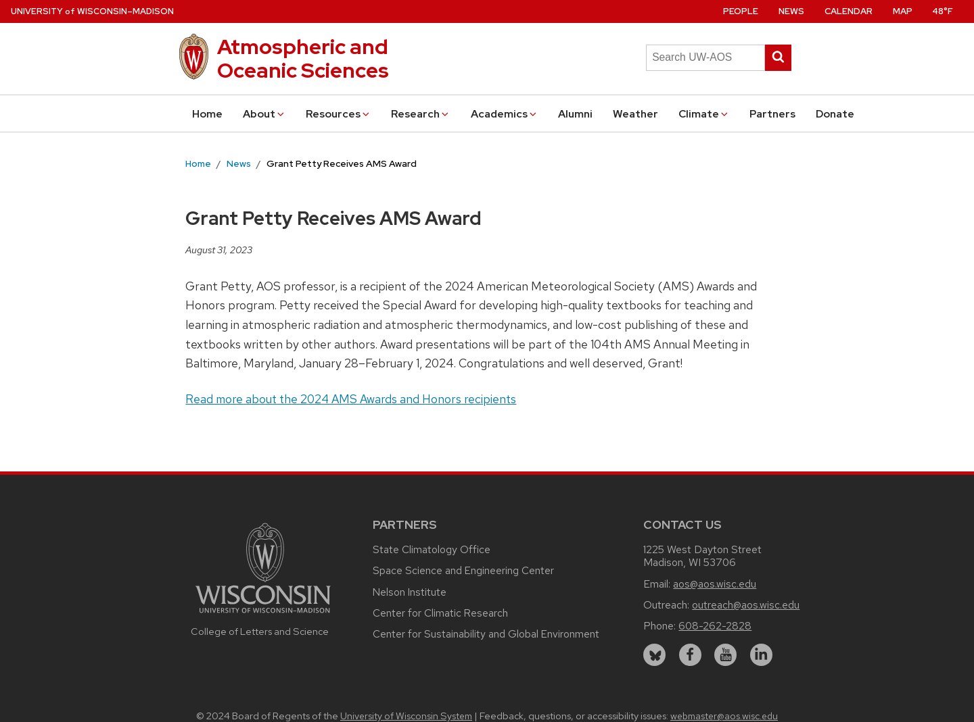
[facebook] (690, 655)
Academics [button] (504, 114)
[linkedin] (761, 655)
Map (902, 11)
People (740, 11)
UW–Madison (92, 11)
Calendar (849, 11)
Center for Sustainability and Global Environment (486, 634)
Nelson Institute (409, 592)
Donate (835, 114)
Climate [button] (704, 114)
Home (207, 114)
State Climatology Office (431, 549)
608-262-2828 (714, 626)
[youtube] (725, 655)
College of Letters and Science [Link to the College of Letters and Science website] (260, 631)
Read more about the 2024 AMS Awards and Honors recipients (350, 399)
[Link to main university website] (263, 615)
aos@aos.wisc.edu (714, 584)
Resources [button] (338, 114)
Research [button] (420, 114)
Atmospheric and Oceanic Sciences (303, 58)
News (791, 11)
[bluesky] (654, 655)
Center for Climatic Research (440, 613)
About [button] (264, 114)
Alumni (575, 114)
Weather (635, 114)
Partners (772, 114)
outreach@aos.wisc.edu (745, 605)
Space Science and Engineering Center (463, 570)
